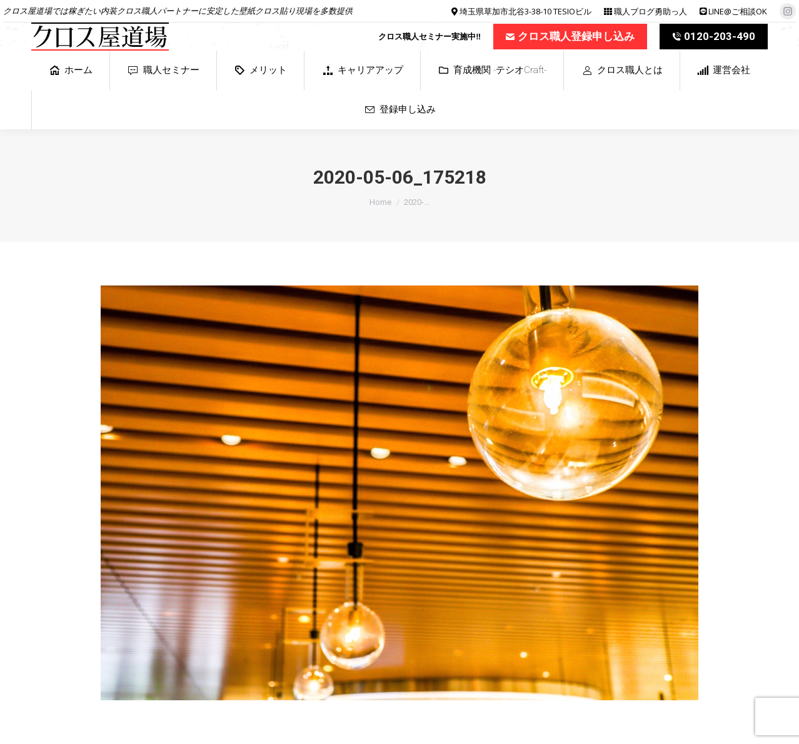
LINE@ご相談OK (737, 11)
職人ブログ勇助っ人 (650, 11)
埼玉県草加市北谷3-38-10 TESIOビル (525, 11)
